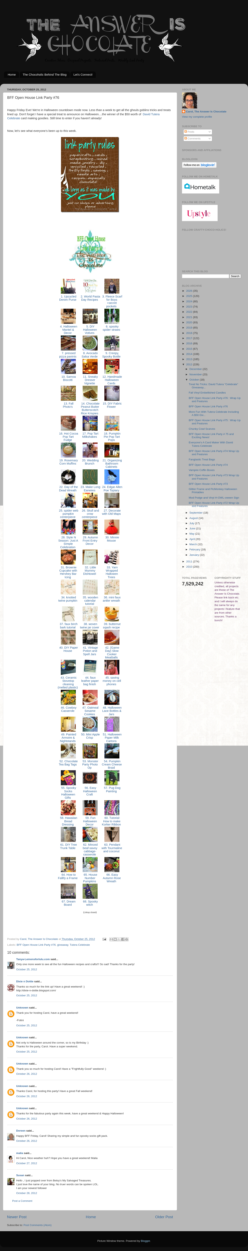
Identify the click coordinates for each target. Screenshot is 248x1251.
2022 (189, 311)
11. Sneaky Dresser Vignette (90, 380)
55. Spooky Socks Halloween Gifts (68, 792)
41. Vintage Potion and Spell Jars (90, 651)
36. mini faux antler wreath (112, 599)
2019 (189, 327)
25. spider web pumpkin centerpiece (68, 514)
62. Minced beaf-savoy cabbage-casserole (90, 849)
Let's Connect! (82, 74)
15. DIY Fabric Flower (112, 405)
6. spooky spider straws (112, 328)
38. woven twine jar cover (90, 625)
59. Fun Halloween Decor (90, 821)
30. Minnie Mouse (112, 539)
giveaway (62, 944)
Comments (192, 138)
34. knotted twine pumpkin (68, 599)
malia (19, 1153)
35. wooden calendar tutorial (90, 601)
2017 (189, 338)
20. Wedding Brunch (90, 462)
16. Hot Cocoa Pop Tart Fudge (68, 437)
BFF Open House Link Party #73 (208, 483)
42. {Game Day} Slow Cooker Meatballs (111, 652)
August (194, 518)
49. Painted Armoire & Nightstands (68, 738)
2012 (189, 364)
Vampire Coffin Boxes (202, 470)
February (195, 549)
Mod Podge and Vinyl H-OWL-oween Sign (214, 497)
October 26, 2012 (26, 1073)
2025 (189, 295)
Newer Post (17, 1217)
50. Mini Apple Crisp (90, 736)
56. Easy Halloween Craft (90, 791)
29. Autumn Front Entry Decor (90, 541)
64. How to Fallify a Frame (68, 876)
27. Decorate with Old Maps (112, 512)
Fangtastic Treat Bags (202, 459)
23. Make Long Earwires (90, 488)
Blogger (145, 1240)
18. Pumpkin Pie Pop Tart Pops (112, 437)
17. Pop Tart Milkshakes (90, 435)
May (192, 533)
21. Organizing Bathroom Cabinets (112, 464)
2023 (189, 306)
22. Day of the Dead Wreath (68, 488)
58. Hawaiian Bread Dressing (68, 821)
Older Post (164, 1217)
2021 (189, 317)
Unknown (22, 1007)
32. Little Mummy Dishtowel (90, 571)
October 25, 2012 (26, 969)
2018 (189, 333)
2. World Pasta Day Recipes (90, 298)
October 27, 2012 (26, 1163)
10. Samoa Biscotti (68, 378)
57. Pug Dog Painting (112, 789)
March (193, 544)
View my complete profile (197, 116)
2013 (189, 359)
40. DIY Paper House (68, 649)
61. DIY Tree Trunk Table (68, 846)
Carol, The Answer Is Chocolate (206, 111)
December (196, 369)
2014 (189, 354)
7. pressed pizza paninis (68, 355)
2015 (189, 348)
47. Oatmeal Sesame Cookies (90, 711)
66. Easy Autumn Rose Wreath (112, 878)
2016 (189, 343)
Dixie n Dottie (24, 981)
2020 (189, 322)
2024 (189, 301)
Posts (189, 131)
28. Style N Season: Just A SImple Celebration (68, 542)
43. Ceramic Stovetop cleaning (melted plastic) (68, 682)
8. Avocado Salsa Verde (90, 355)
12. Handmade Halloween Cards (112, 380)
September (196, 512)
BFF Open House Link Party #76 (36, 944)
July (192, 523)
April (192, 539)
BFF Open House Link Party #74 (208, 464)
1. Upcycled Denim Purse (68, 298)
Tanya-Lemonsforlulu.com (33, 959)
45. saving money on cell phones (112, 681)
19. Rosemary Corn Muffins (68, 462)
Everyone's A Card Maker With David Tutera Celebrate (211, 444)
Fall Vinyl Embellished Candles (207, 392)
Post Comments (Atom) (38, 1225)
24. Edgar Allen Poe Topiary (111, 488)
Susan (20, 1175)
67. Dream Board (68, 903)
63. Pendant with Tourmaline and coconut (112, 848)
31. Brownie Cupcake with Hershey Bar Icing (68, 572)
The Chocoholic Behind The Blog (45, 74)
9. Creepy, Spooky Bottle (111, 355)
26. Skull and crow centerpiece (90, 514)
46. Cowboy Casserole (68, 709)
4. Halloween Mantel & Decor (68, 330)
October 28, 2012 (26, 1193)
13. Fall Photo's (68, 405)
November (196, 374)
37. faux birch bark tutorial (68, 625)
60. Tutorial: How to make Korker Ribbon (112, 821)
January (194, 554)
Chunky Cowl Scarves (202, 428)
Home (12, 74)
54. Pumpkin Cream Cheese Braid (112, 764)
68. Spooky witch (90, 903)
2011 (189, 561)
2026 (189, 290)
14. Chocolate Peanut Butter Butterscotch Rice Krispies (90, 408)
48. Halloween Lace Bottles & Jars (112, 711)
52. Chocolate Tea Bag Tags (68, 763)
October (194, 379)
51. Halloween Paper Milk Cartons (112, 738)
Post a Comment (22, 1200)
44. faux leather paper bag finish (90, 681)
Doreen (21, 1130)
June (192, 528)
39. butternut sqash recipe (112, 625)
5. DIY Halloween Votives (90, 330)
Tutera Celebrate (80, 944)
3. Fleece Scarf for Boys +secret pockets (111, 301)
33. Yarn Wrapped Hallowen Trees (112, 572)
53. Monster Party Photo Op (90, 764)
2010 (189, 566)
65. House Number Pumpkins (90, 878)
